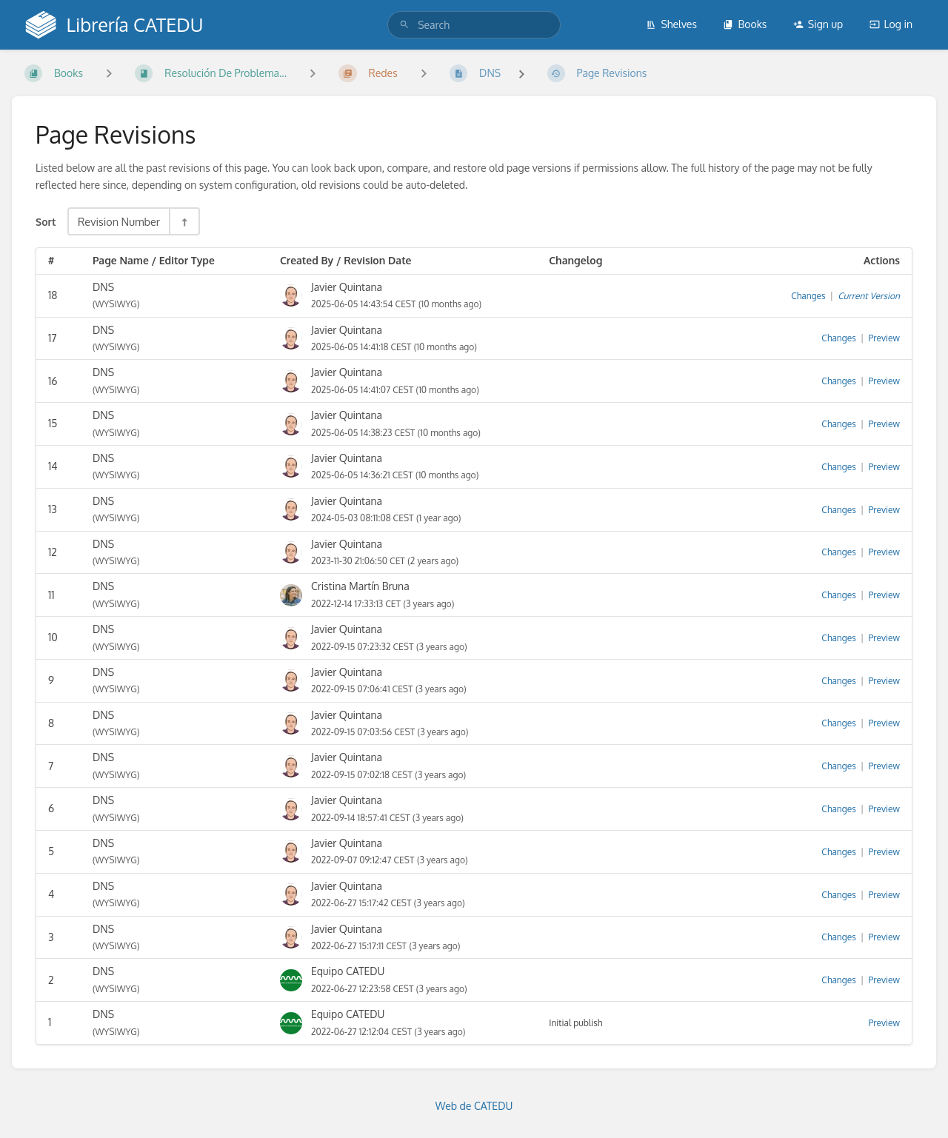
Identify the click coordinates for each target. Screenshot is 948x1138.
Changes (808, 295)
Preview (884, 338)
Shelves (671, 24)
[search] (474, 25)
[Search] (404, 25)
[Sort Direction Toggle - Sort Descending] (183, 221)
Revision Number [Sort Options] (119, 221)
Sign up (818, 24)
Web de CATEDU (474, 1105)
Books (745, 24)
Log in (890, 24)
